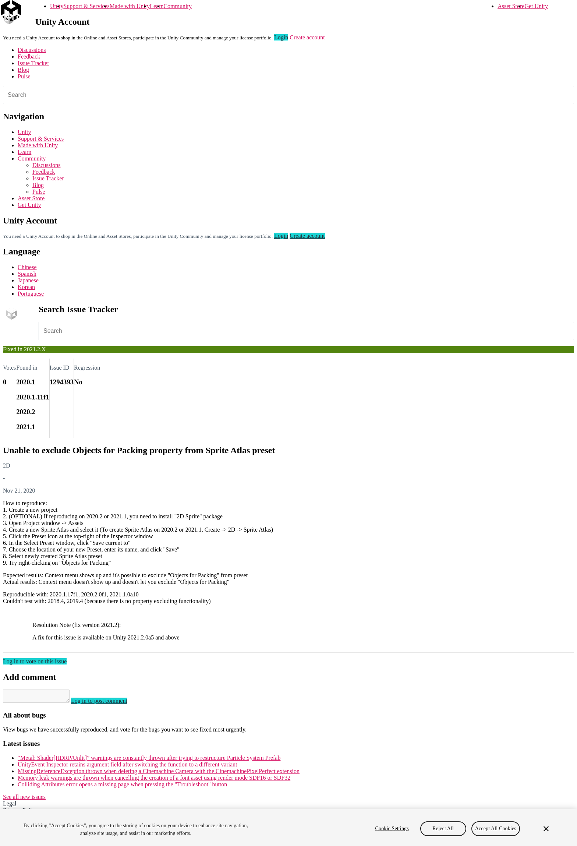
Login (281, 37)
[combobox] (288, 95)
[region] (288, 827)
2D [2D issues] (6, 465)
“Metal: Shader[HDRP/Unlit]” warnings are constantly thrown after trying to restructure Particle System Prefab (149, 760)
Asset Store (511, 6)
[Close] (546, 829)
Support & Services (86, 6)
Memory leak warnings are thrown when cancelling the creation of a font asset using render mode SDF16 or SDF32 (154, 780)
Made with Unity (130, 6)
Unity (56, 6)
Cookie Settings (392, 828)
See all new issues (24, 799)
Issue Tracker (33, 63)
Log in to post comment (106, 703)
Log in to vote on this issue (35, 661)
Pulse (24, 76)
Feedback (29, 56)
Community (177, 6)
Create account (307, 37)
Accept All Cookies (495, 828)
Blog (23, 70)
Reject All (443, 828)
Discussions (32, 50)
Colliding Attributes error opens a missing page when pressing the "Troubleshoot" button (122, 786)
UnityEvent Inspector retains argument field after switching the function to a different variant (127, 767)
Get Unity (536, 6)
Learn (156, 6)
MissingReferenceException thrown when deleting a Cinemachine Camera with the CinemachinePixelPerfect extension (159, 773)
